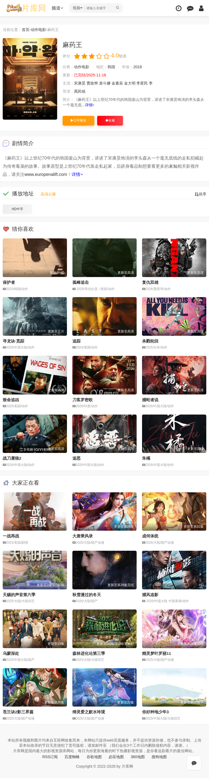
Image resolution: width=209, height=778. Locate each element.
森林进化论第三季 (88, 653)
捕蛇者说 (150, 399)
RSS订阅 (50, 757)
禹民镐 (79, 91)
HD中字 (17, 209)
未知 (173, 166)
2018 (137, 67)
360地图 (138, 757)
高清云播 (48, 194)
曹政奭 (92, 83)
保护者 (9, 282)
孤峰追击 (80, 282)
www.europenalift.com (45, 174)
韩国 (111, 67)
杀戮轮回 (150, 341)
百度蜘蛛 (72, 757)
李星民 (142, 83)
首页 (25, 29)
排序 (200, 194)
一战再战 (11, 536)
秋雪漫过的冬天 (86, 594)
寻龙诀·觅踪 (13, 341)
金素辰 (117, 83)
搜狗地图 (159, 757)
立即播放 (78, 120)
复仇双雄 (150, 282)
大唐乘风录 (82, 536)
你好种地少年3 (155, 711)
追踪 (76, 341)
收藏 (110, 120)
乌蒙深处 (11, 653)
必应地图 (116, 757)
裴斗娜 (104, 83)
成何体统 (150, 536)
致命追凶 (11, 399)
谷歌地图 (94, 757)
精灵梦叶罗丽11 (156, 653)
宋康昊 (79, 83)
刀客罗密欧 (82, 399)
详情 (89, 105)
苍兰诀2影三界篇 (18, 711)
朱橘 (146, 458)
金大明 (130, 83)
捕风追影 (150, 594)
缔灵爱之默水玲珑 (88, 711)
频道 (57, 8)
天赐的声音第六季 (19, 594)
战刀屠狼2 (12, 458)
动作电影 (38, 29)
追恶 (76, 458)
